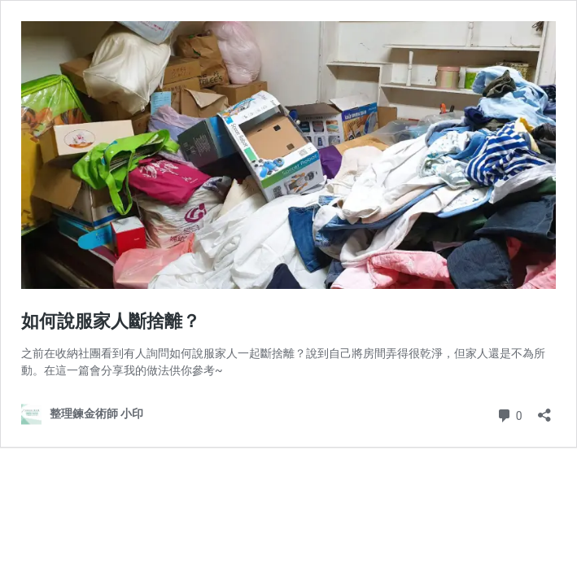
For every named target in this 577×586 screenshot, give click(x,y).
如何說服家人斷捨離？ (110, 321)
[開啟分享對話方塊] (544, 409)
